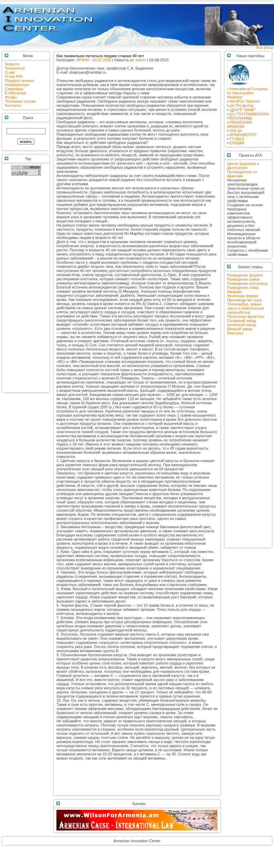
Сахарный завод (241, 320)
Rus (259, 47)
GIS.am (236, 130)
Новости (12, 64)
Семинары (14, 89)
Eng (269, 47)
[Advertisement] (26, 287)
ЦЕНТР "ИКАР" (243, 110)
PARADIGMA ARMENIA (239, 124)
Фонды (11, 97)
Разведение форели (245, 275)
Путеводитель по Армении (242, 174)
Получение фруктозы (245, 316)
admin (141, 60)
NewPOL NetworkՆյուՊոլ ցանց (243, 103)
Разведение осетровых (247, 283)
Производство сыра (244, 300)
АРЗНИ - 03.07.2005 (94, 60)
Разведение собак (243, 287)
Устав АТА (14, 76)
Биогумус (235, 333)
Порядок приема (19, 81)
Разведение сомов (243, 279)
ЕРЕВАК (237, 143)
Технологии (15, 68)
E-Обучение (15, 93)
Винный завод (239, 329)
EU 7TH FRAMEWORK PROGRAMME (248, 116)
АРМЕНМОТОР (243, 135)
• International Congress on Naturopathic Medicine (247, 91)
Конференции (17, 85)
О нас (10, 72)
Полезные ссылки (20, 101)
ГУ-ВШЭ (237, 139)
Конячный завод (241, 325)
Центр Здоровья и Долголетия (243, 165)
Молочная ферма (242, 296)
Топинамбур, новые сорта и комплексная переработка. (245, 308)
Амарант (234, 292)
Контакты (13, 105)
